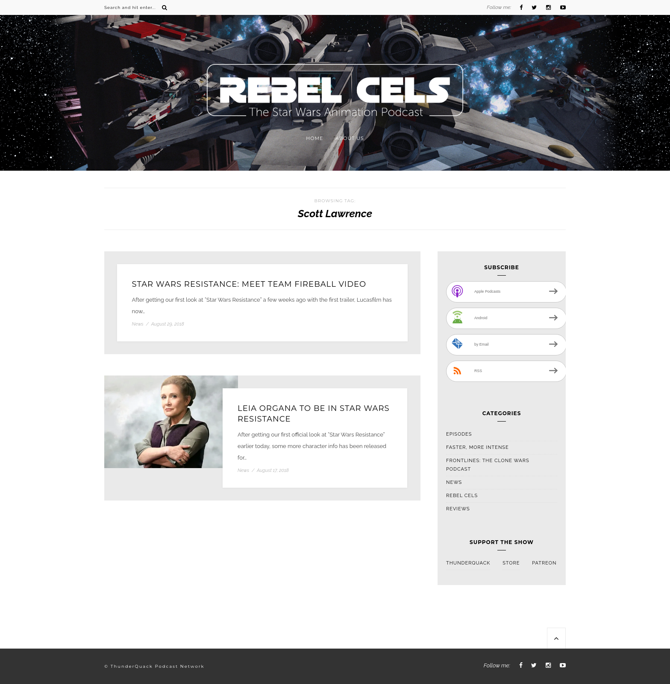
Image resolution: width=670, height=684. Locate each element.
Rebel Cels (462, 495)
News (138, 324)
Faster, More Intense (477, 447)
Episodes (459, 434)
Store (511, 563)
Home (314, 138)
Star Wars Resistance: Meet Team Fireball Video (249, 284)
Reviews (458, 509)
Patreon (544, 563)
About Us (349, 138)
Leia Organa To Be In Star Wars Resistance (314, 414)
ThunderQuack (468, 563)
